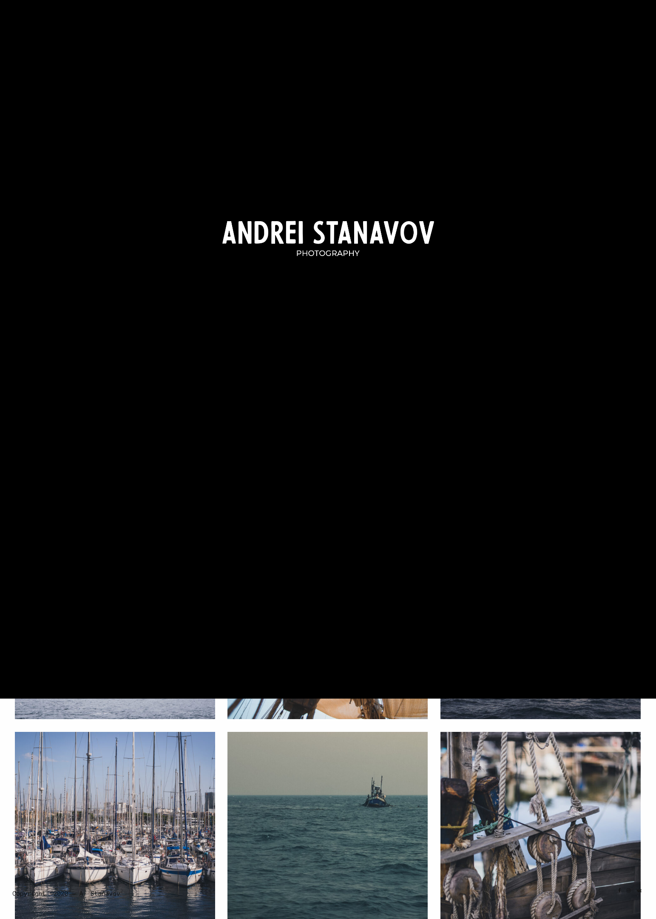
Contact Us (627, 26)
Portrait (511, 26)
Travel (549, 26)
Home (435, 26)
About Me (588, 26)
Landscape (466, 26)
